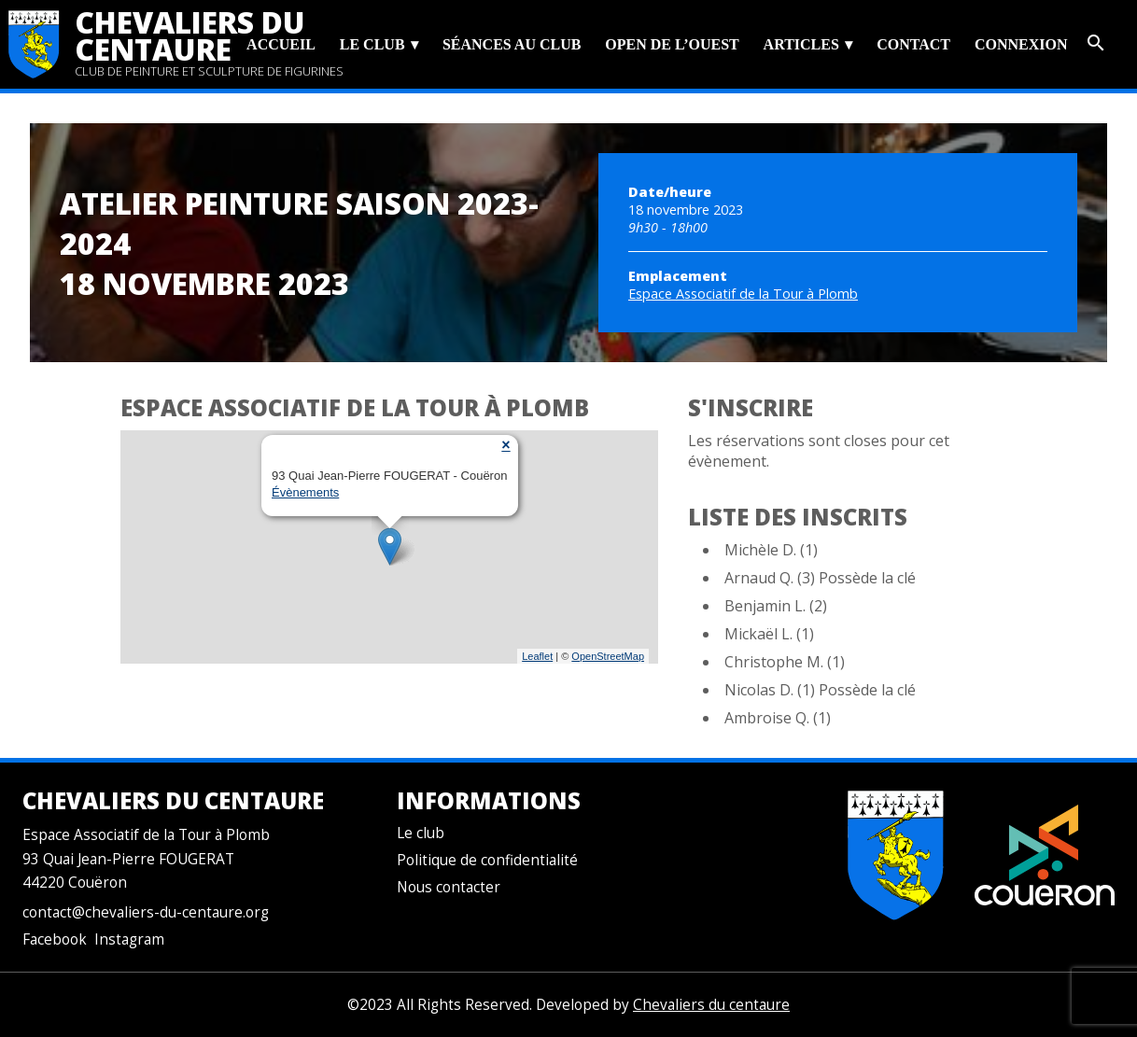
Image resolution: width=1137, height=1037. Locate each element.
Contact (913, 44)
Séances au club (511, 44)
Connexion (1021, 44)
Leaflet (537, 656)
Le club (372, 44)
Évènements (305, 492)
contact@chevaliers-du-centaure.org (145, 912)
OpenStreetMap (607, 656)
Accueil (281, 44)
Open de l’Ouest (671, 44)
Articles (801, 44)
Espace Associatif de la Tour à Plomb (743, 293)
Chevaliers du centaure (190, 35)
